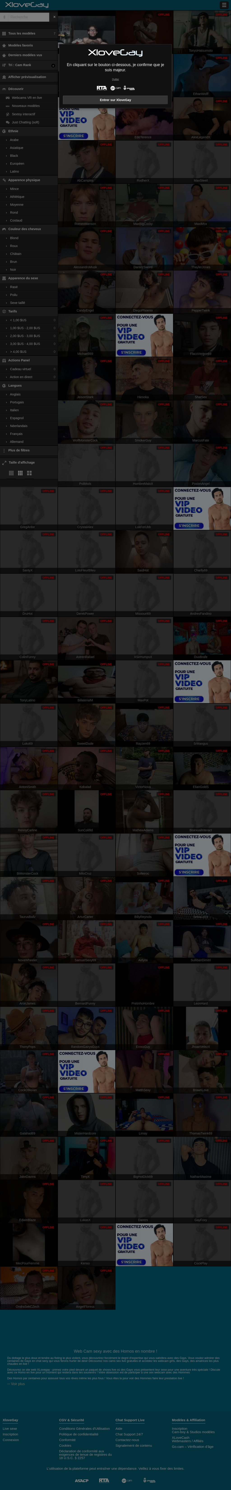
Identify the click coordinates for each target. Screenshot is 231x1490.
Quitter (115, 79)
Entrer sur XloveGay (115, 100)
